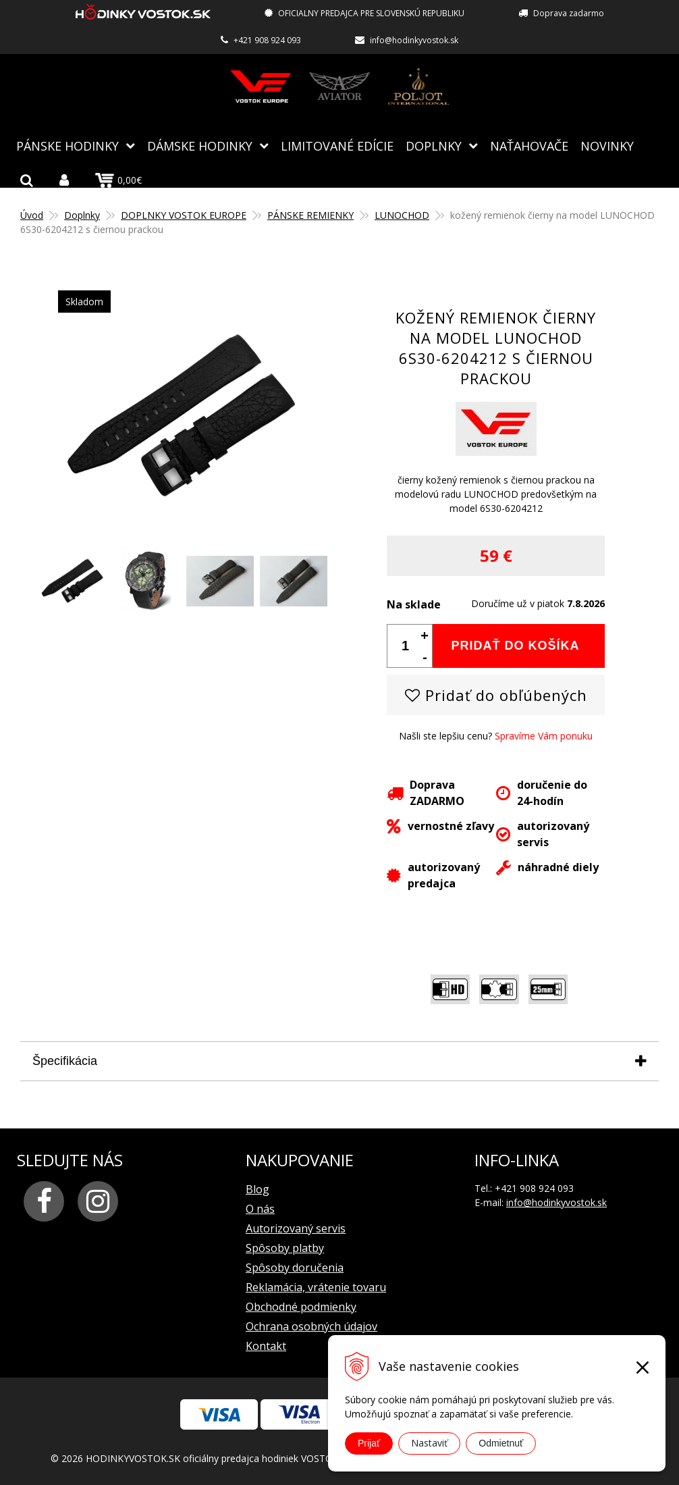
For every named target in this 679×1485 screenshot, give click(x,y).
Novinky (607, 145)
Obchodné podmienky (301, 1306)
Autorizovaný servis (296, 1227)
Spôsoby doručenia (295, 1266)
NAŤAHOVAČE (529, 145)
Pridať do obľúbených (496, 694)
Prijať (369, 1443)
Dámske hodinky (199, 145)
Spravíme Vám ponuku (544, 735)
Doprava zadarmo (568, 13)
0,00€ (118, 179)
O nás (260, 1208)
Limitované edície (337, 145)
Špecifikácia (64, 1060)
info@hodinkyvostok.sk (414, 40)
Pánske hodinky (67, 145)
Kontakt (266, 1345)
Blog (257, 1188)
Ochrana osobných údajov (311, 1325)
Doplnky (434, 145)
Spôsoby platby (285, 1247)
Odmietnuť (501, 1443)
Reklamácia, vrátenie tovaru (316, 1286)
